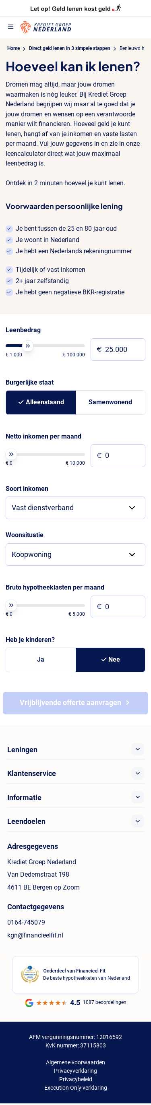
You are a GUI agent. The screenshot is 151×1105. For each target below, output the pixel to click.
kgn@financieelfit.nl (35, 935)
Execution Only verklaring (75, 1087)
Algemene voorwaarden (75, 1062)
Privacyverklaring (75, 1071)
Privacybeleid (75, 1079)
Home (13, 48)
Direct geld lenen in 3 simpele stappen (69, 48)
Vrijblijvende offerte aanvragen (70, 703)
